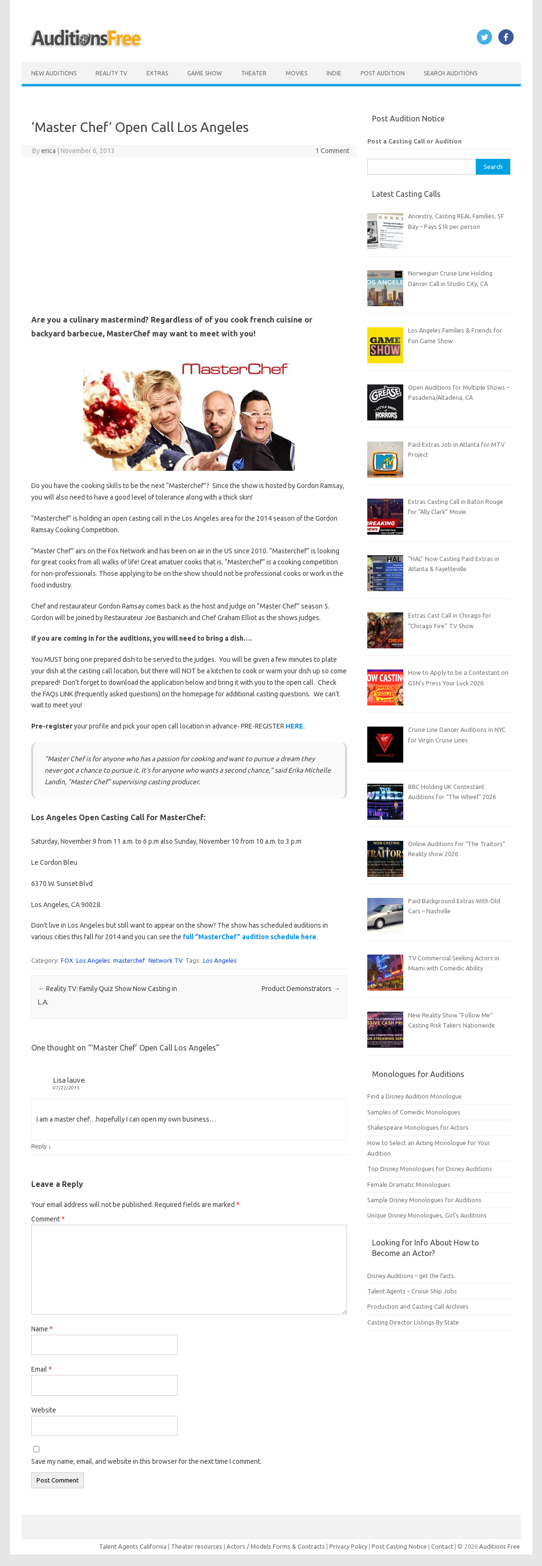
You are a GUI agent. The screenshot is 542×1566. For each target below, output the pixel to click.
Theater (253, 73)
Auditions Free (499, 1546)
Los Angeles (93, 960)
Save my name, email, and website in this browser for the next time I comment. (146, 1461)
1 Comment (332, 151)
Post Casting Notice (399, 1546)
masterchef (129, 960)
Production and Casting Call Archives (418, 1306)
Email (41, 1369)
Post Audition (383, 73)
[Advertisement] (189, 234)
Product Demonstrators (301, 988)
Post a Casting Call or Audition (414, 141)
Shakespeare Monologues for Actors (418, 1127)
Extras (157, 73)
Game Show (204, 73)
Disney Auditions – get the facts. (411, 1275)
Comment (48, 1219)
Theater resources (196, 1546)
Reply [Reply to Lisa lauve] (39, 1146)
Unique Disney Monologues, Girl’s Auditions (427, 1215)
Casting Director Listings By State (413, 1322)
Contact (443, 1546)
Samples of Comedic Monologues (413, 1112)
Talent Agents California (133, 1546)
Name (42, 1329)
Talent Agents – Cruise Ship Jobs (412, 1291)
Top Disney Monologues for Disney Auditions (429, 1168)
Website (43, 1410)
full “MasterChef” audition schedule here (248, 937)
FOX (67, 960)
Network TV (165, 960)
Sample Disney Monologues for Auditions (424, 1199)
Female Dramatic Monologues (408, 1184)
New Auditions (53, 73)
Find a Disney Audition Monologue (414, 1096)
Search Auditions (450, 73)
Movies (296, 73)
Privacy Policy (349, 1546)
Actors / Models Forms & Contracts (276, 1546)
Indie (333, 73)
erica (48, 151)
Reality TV (111, 73)
